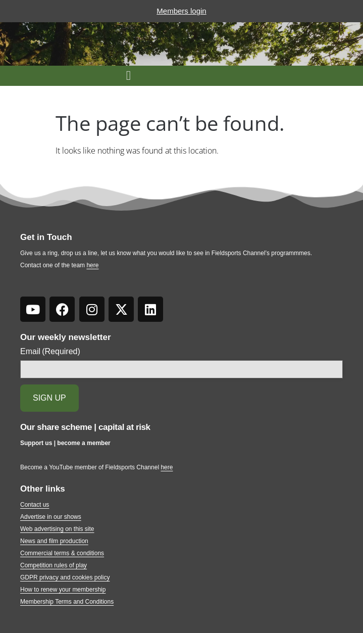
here (92, 265)
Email (50, 352)
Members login (181, 11)
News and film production (54, 541)
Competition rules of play (53, 565)
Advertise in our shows (50, 516)
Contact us (34, 504)
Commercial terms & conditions (62, 553)
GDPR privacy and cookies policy (65, 577)
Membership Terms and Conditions (67, 601)
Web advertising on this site (57, 528)
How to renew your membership (63, 589)
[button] (128, 76)
